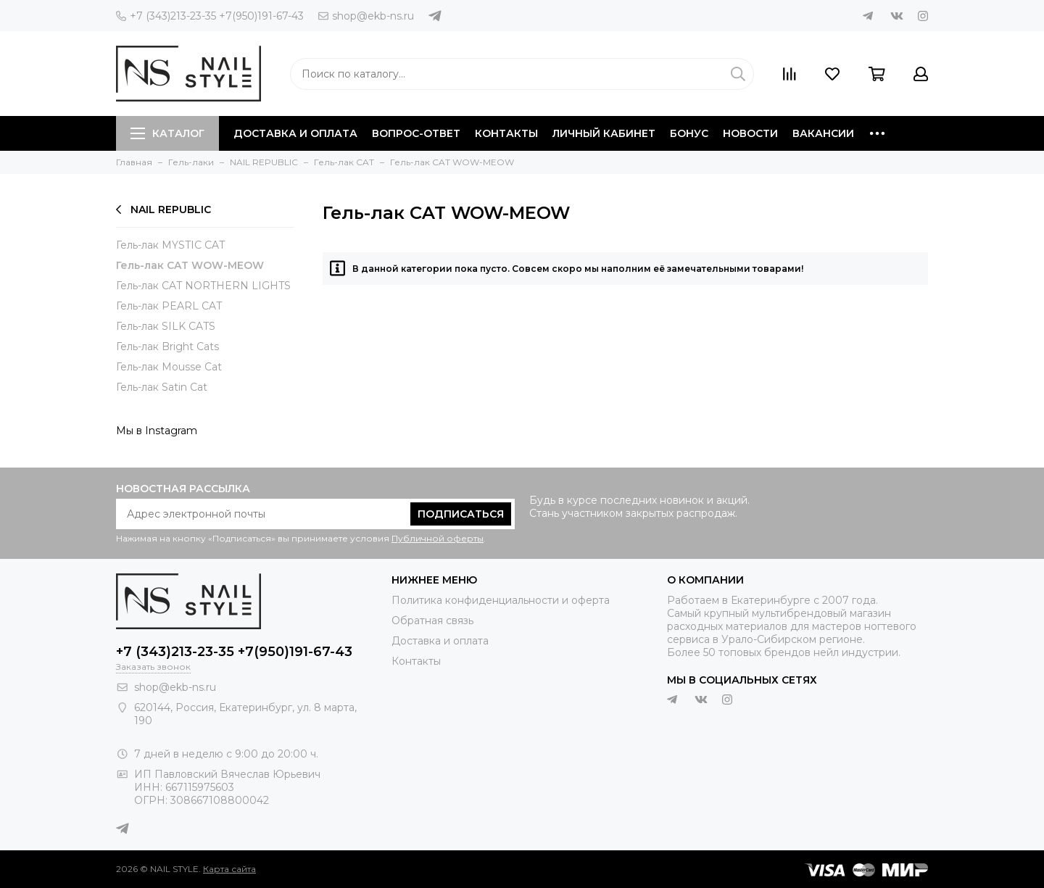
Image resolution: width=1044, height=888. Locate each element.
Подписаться (461, 513)
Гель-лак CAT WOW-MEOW (190, 265)
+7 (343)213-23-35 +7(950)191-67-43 (210, 15)
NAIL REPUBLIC (163, 209)
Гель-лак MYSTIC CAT (170, 245)
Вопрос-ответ (416, 133)
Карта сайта (229, 868)
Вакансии (823, 133)
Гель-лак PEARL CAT (169, 305)
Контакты (506, 133)
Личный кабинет (603, 133)
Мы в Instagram (156, 430)
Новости (750, 133)
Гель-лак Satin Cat (161, 387)
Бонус (689, 133)
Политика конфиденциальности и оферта (501, 600)
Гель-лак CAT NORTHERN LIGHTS (203, 285)
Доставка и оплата (295, 133)
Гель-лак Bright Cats (167, 346)
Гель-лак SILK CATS (165, 326)
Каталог (167, 133)
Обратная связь (432, 620)
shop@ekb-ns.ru (366, 15)
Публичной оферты (438, 538)
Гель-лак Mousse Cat (169, 366)
